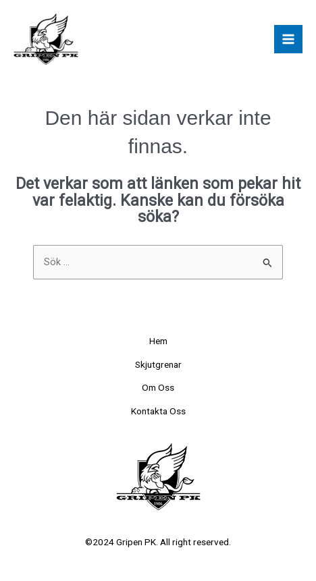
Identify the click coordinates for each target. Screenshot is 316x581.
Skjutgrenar (158, 364)
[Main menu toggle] (288, 39)
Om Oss (158, 387)
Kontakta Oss (158, 411)
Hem (158, 340)
